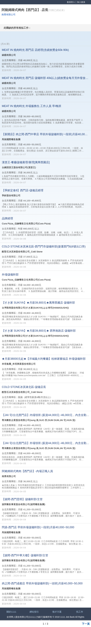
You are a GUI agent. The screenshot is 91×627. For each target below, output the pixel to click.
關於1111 (11, 611)
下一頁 (86, 623)
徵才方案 (57, 611)
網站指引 (34, 611)
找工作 (79, 611)
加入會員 (81, 2)
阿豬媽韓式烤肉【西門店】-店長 (25, 10)
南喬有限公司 (8, 14)
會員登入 (71, 2)
